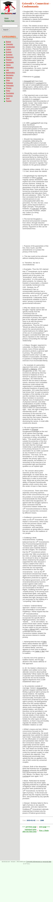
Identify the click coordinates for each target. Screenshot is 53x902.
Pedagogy (9, 83)
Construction (10, 47)
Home (6, 18)
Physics (8, 88)
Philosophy (10, 85)
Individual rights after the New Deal (29, 830)
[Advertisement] (36, 238)
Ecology (9, 52)
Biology (8, 42)
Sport (8, 98)
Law (7, 70)
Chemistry (9, 44)
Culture (8, 49)
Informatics (10, 67)
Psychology (10, 93)
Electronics (10, 57)
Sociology (9, 96)
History (8, 65)
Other (8, 80)
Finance (9, 60)
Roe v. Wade (44, 830)
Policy (8, 91)
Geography (10, 62)
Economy (9, 55)
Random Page (9, 21)
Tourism (8, 101)
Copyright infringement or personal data (38, 861)
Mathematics (10, 73)
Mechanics (9, 75)
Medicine (9, 78)
